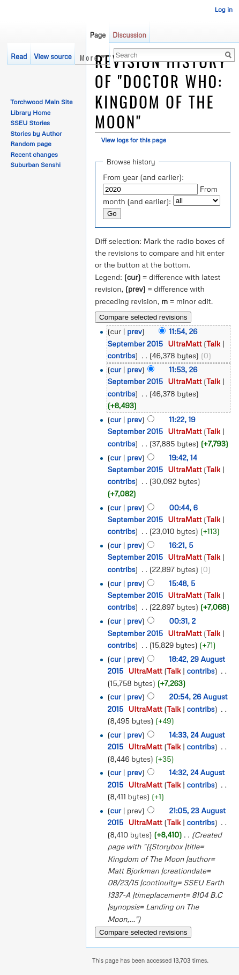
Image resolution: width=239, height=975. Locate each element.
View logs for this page (133, 140)
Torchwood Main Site (41, 102)
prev (134, 331)
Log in (223, 9)
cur (116, 369)
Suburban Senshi (35, 165)
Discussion (129, 35)
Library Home (30, 113)
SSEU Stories (30, 123)
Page (97, 35)
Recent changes (33, 154)
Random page (30, 144)
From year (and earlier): (143, 177)
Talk (213, 343)
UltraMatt (184, 343)
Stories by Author (36, 133)
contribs (121, 355)
